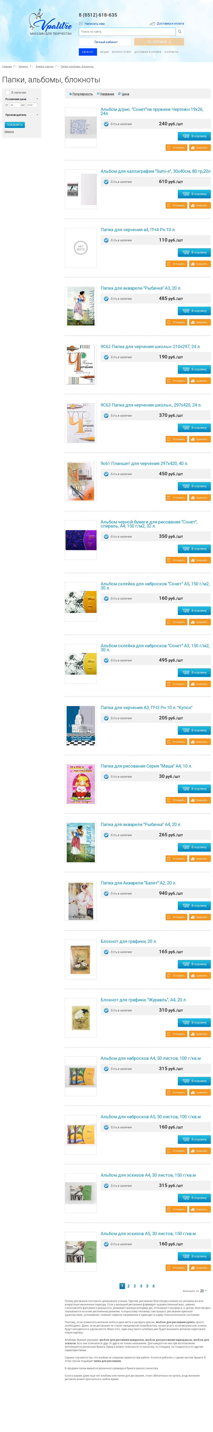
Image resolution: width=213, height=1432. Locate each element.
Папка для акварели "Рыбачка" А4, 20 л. (141, 824)
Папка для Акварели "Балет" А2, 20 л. (138, 883)
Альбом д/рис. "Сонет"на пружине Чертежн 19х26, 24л (152, 111)
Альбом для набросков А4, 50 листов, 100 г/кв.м (151, 1058)
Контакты (171, 52)
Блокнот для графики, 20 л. (129, 941)
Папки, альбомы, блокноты (77, 66)
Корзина (159, 42)
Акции (104, 52)
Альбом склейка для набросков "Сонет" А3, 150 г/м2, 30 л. (155, 647)
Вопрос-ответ (121, 52)
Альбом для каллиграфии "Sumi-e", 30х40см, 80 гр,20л (156, 171)
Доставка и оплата (166, 23)
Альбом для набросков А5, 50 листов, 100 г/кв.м (151, 1116)
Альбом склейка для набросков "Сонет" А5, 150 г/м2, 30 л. (155, 585)
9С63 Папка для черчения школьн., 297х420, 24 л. (151, 405)
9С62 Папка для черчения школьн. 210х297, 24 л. (151, 346)
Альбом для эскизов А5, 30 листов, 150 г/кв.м (148, 1233)
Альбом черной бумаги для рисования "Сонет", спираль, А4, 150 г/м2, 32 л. (149, 524)
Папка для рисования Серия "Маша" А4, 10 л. (146, 766)
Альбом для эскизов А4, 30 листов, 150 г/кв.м (148, 1175)
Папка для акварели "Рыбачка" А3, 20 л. (141, 288)
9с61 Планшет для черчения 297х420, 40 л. (144, 463)
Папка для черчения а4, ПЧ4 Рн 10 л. (138, 229)
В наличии (18, 92)
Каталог (88, 52)
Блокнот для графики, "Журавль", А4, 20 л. (144, 999)
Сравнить (199, 147)
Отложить (176, 148)
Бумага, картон (45, 66)
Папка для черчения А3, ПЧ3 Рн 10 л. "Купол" (146, 707)
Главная (7, 66)
